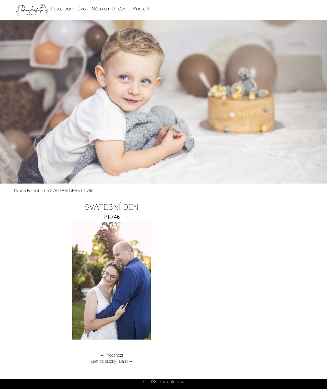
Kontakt (141, 9)
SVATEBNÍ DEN (63, 190)
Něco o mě (103, 9)
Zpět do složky (103, 361)
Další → (126, 361)
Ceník (124, 9)
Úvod (82, 9)
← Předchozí (111, 355)
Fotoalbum (62, 9)
